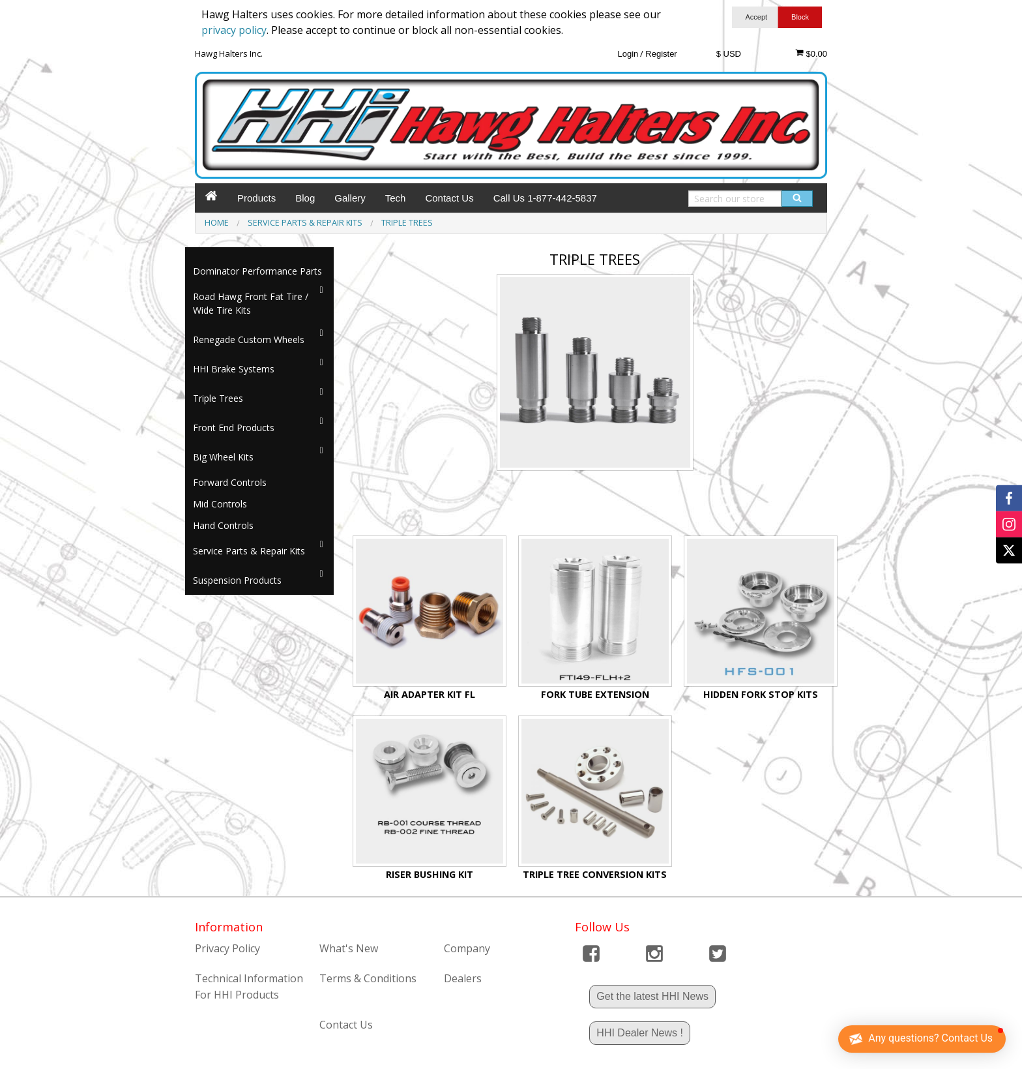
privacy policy (234, 30)
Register (661, 54)
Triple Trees (218, 398)
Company (467, 948)
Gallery (350, 197)
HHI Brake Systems (233, 369)
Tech (395, 197)
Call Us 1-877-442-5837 (545, 197)
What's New (348, 948)
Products (256, 197)
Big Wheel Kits (223, 457)
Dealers (463, 978)
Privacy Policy (227, 948)
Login (627, 54)
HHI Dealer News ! (639, 1032)
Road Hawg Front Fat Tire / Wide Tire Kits (250, 303)
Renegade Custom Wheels (248, 339)
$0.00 (811, 53)
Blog (305, 197)
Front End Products (233, 427)
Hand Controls (223, 525)
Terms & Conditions (367, 978)
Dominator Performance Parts (257, 271)
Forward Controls (230, 482)
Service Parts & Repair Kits (249, 551)
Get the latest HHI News (652, 996)
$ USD (728, 54)
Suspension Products (237, 580)
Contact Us (449, 197)
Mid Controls (220, 504)
